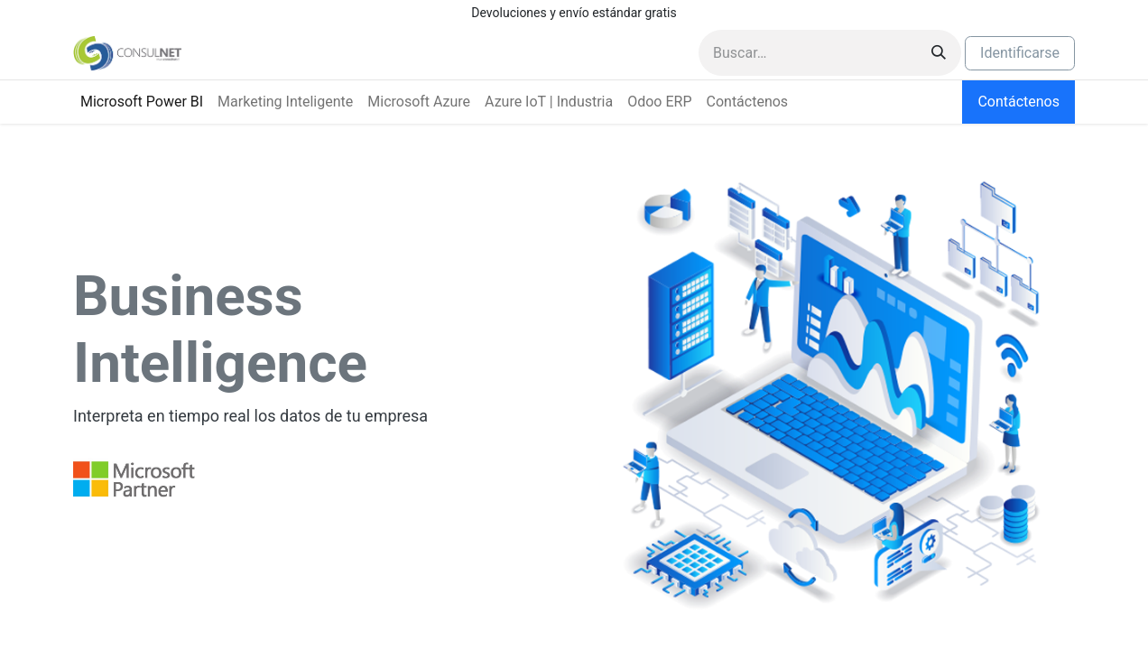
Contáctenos (1018, 101)
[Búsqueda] (938, 53)
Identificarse (1020, 52)
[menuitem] (141, 102)
